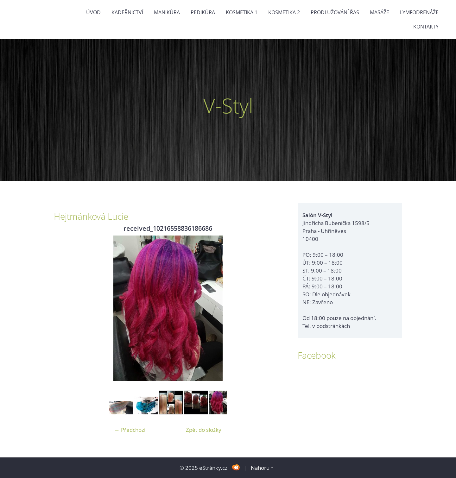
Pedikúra (203, 12)
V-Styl (228, 105)
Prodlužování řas (335, 12)
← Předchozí (129, 429)
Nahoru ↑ (262, 467)
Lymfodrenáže (419, 12)
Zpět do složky (203, 429)
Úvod (93, 12)
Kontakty (426, 26)
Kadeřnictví (127, 12)
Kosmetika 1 (241, 12)
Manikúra (167, 12)
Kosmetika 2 (284, 12)
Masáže (379, 12)
